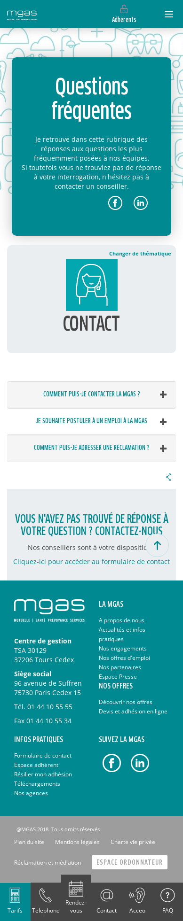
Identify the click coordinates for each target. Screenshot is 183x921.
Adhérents (124, 20)
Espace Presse (118, 677)
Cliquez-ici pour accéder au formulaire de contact (91, 561)
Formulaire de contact (43, 755)
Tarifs (15, 910)
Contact (106, 910)
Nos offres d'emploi (124, 658)
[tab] (91, 395)
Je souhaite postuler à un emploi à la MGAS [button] (91, 421)
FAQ (167, 910)
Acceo (137, 910)
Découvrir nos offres (125, 702)
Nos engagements (123, 648)
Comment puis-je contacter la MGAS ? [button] (91, 394)
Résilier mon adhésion (43, 774)
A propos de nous (121, 620)
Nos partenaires (120, 667)
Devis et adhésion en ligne (133, 711)
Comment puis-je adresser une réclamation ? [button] (92, 448)
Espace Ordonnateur (129, 862)
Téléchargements (37, 784)
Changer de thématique (140, 253)
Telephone (46, 910)
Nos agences (31, 793)
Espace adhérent (36, 765)
